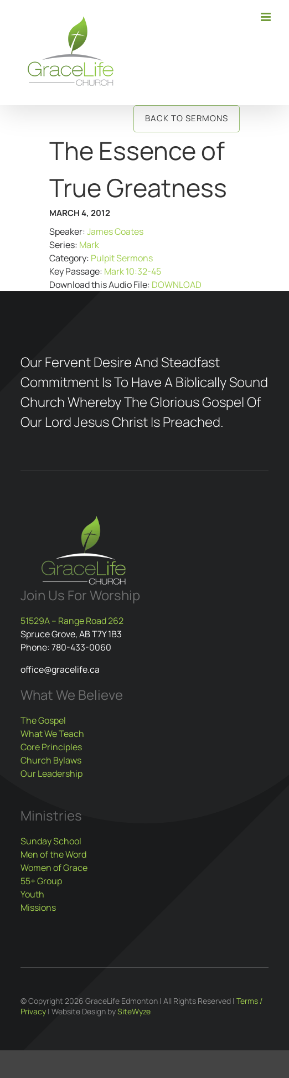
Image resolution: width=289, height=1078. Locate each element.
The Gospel (43, 720)
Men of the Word (53, 854)
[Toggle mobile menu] (266, 17)
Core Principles (51, 747)
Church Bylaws (50, 760)
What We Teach (52, 734)
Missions (38, 907)
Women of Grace (53, 868)
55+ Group (41, 881)
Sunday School (50, 841)
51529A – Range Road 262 (71, 621)
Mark (89, 245)
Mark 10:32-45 (132, 271)
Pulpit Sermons (122, 258)
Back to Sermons (186, 118)
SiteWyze (134, 1011)
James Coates (115, 231)
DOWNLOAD (177, 284)
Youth (32, 894)
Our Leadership (51, 773)
